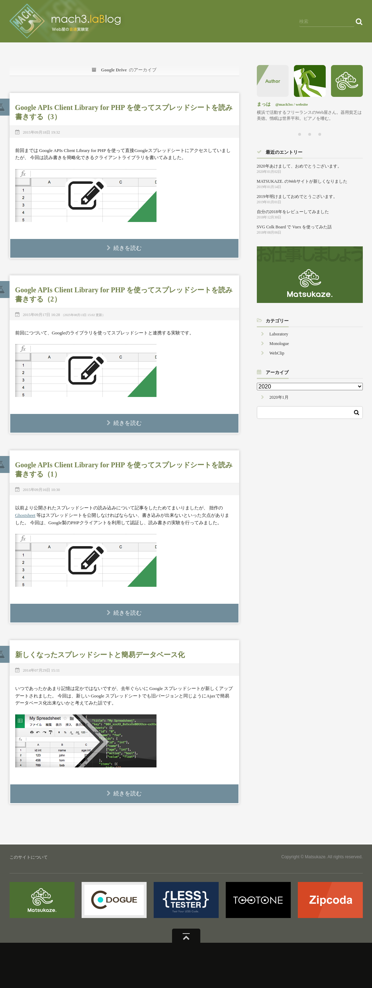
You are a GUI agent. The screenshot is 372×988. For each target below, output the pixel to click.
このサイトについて (29, 857)
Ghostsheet (25, 515)
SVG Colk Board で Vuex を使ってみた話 (294, 226)
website (302, 104)
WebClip (277, 353)
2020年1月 (279, 397)
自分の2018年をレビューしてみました (293, 211)
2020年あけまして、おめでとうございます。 (299, 166)
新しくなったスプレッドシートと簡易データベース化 (100, 655)
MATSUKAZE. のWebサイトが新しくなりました (302, 181)
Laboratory (279, 334)
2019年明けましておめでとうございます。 (297, 196)
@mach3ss (284, 104)
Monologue (279, 343)
